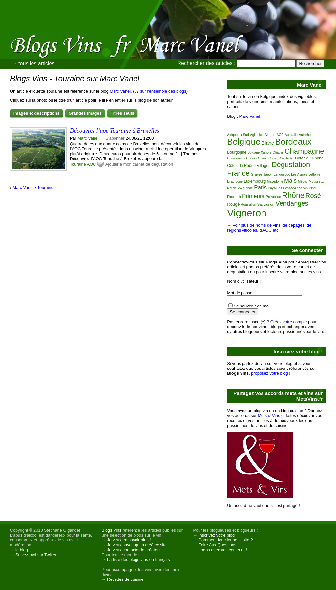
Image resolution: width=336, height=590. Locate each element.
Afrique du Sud (238, 135)
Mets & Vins (269, 415)
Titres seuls (122, 113)
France (238, 173)
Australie (291, 135)
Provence (273, 197)
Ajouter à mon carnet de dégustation (139, 164)
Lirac (230, 181)
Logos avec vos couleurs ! (223, 549)
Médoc (303, 181)
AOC (91, 164)
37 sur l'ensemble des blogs (160, 91)
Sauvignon (265, 204)
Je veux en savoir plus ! (129, 539)
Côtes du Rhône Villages (248, 165)
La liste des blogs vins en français (138, 559)
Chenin (251, 158)
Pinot (313, 188)
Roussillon (248, 204)
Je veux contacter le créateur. (134, 549)
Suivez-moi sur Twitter (36, 554)
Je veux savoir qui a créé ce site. (137, 544)
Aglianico (256, 135)
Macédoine (275, 181)
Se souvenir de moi (252, 306)
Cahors (266, 152)
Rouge (233, 204)
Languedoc (282, 174)
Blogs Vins (111, 530)
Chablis (278, 152)
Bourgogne (236, 152)
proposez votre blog (269, 373)
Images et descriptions (36, 113)
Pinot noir (234, 197)
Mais (290, 181)
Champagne (304, 151)
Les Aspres (299, 174)
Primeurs (253, 196)
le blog (21, 549)
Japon (267, 174)
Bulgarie (254, 152)
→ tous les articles (33, 63)
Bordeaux (293, 142)
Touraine (78, 164)
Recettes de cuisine (125, 579)
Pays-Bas (275, 188)
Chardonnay (236, 158)
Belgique (243, 142)
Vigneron (246, 212)
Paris (260, 187)
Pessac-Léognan (295, 188)
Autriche (305, 135)
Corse (272, 158)
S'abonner (115, 138)
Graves (256, 174)
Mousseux (316, 181)
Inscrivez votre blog (217, 535)
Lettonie (314, 174)
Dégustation (291, 164)
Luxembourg (255, 181)
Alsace (269, 135)
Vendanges (291, 203)
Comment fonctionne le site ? (226, 539)
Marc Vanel (120, 91)
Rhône (293, 195)
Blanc (268, 143)
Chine (262, 158)
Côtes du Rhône (309, 158)
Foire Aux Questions (217, 544)
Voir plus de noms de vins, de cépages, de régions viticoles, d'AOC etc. (269, 228)
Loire (239, 181)
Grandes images (85, 113)
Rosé (313, 195)
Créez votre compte (288, 321)
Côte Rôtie (286, 158)
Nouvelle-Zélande (240, 188)
